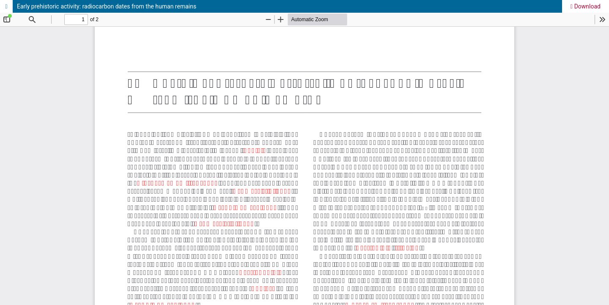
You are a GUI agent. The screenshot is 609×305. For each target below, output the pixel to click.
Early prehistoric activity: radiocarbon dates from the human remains (106, 6)
